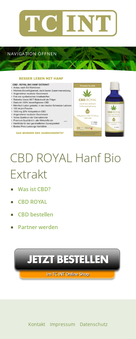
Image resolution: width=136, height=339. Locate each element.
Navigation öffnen (32, 54)
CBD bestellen (35, 214)
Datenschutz (94, 324)
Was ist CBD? (34, 189)
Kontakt (36, 324)
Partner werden (38, 227)
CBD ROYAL (32, 201)
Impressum (62, 324)
